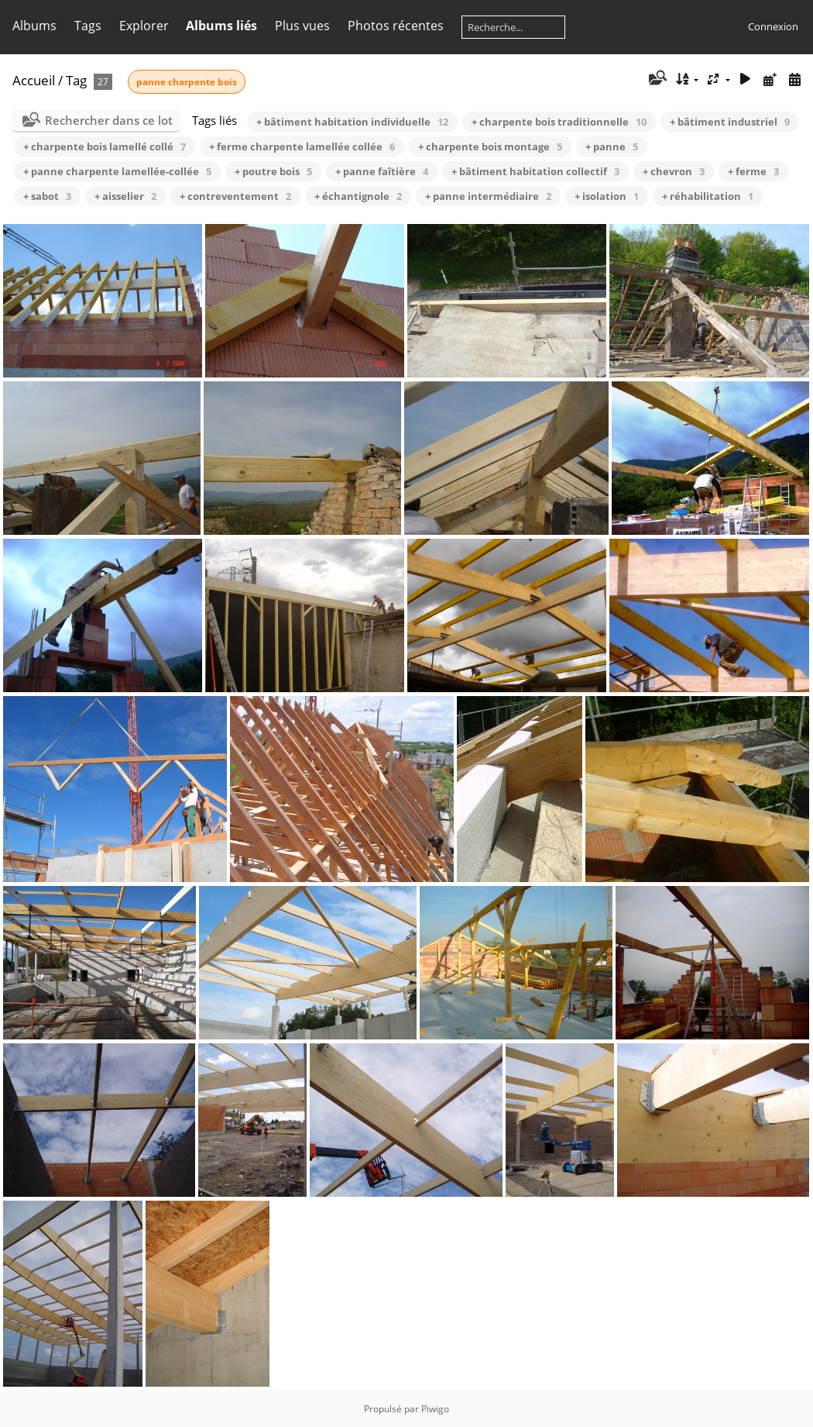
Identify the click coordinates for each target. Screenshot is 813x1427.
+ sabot (47, 196)
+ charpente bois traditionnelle (559, 122)
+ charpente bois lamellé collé (104, 146)
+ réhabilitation (707, 196)
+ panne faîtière (381, 171)
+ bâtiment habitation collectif (535, 171)
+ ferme (753, 171)
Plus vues (302, 25)
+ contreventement (235, 196)
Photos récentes (396, 25)
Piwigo (435, 1408)
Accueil (33, 80)
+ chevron (674, 171)
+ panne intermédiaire (488, 196)
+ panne (611, 146)
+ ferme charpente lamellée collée (302, 146)
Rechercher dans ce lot (109, 120)
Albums (34, 25)
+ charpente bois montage (490, 146)
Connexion (773, 26)
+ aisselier (125, 196)
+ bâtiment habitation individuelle (352, 122)
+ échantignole (358, 196)
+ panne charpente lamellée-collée (117, 171)
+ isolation (607, 196)
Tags (87, 25)
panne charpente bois (186, 81)
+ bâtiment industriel (730, 122)
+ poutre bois (273, 171)
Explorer (144, 25)
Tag (76, 80)
